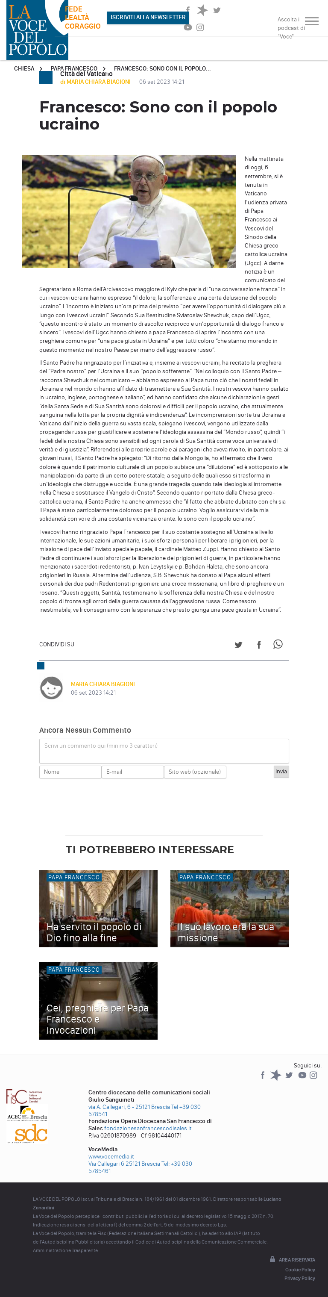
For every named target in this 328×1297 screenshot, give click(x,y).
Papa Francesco (74, 68)
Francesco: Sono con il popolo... (162, 68)
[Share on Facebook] (259, 646)
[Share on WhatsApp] (279, 646)
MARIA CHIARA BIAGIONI (103, 684)
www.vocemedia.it (111, 1156)
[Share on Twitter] (238, 646)
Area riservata (291, 1260)
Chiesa (24, 68)
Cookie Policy (300, 1270)
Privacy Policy (299, 1278)
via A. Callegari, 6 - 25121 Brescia (129, 1107)
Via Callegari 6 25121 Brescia (124, 1163)
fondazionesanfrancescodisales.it (148, 1128)
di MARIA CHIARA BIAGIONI (96, 81)
